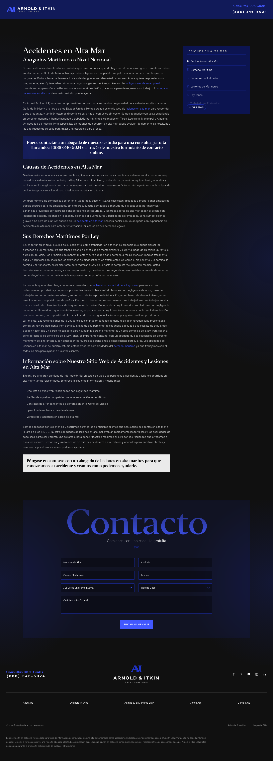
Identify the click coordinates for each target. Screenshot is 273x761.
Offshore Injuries (79, 702)
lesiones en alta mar (138, 108)
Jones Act (195, 702)
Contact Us (244, 702)
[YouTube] (249, 674)
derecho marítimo (124, 346)
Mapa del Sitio (260, 725)
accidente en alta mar (90, 221)
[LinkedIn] (264, 674)
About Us (28, 702)
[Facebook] (233, 674)
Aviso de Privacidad (237, 725)
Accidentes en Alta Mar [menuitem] (202, 61)
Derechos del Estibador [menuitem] (203, 78)
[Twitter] (241, 674)
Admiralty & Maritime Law (139, 702)
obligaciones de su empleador (144, 83)
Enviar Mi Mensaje (137, 624)
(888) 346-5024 (250, 11)
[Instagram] (256, 674)
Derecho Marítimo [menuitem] (199, 70)
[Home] (30, 9)
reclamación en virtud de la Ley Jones (115, 285)
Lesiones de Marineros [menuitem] (202, 86)
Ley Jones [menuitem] (194, 95)
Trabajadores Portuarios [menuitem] (203, 103)
